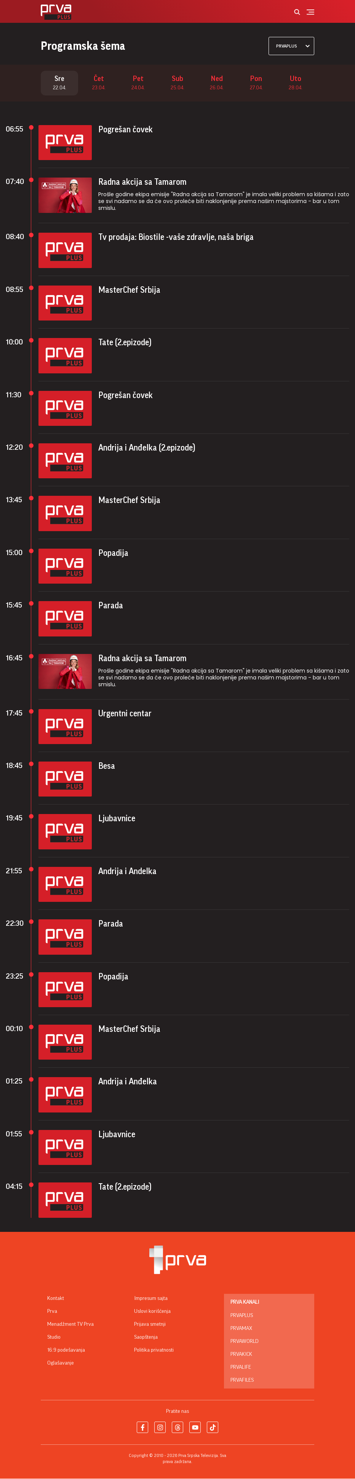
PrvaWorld (244, 1341)
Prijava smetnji (150, 1324)
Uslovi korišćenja (152, 1311)
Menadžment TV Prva (70, 1324)
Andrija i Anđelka (127, 1082)
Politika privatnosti (154, 1350)
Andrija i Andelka (127, 871)
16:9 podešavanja (66, 1350)
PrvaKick (241, 1354)
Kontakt (55, 1298)
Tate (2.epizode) (125, 343)
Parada (110, 606)
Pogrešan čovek (125, 130)
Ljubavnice (116, 819)
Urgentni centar (125, 713)
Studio (54, 1337)
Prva (52, 1311)
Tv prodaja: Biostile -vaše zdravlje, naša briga (176, 237)
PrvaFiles (242, 1380)
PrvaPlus (241, 1316)
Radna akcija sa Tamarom (142, 182)
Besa (106, 766)
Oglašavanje (60, 1363)
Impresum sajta (151, 1298)
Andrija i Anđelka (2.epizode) (146, 448)
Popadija (113, 553)
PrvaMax (241, 1328)
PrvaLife (240, 1367)
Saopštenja (146, 1337)
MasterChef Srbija (129, 290)
